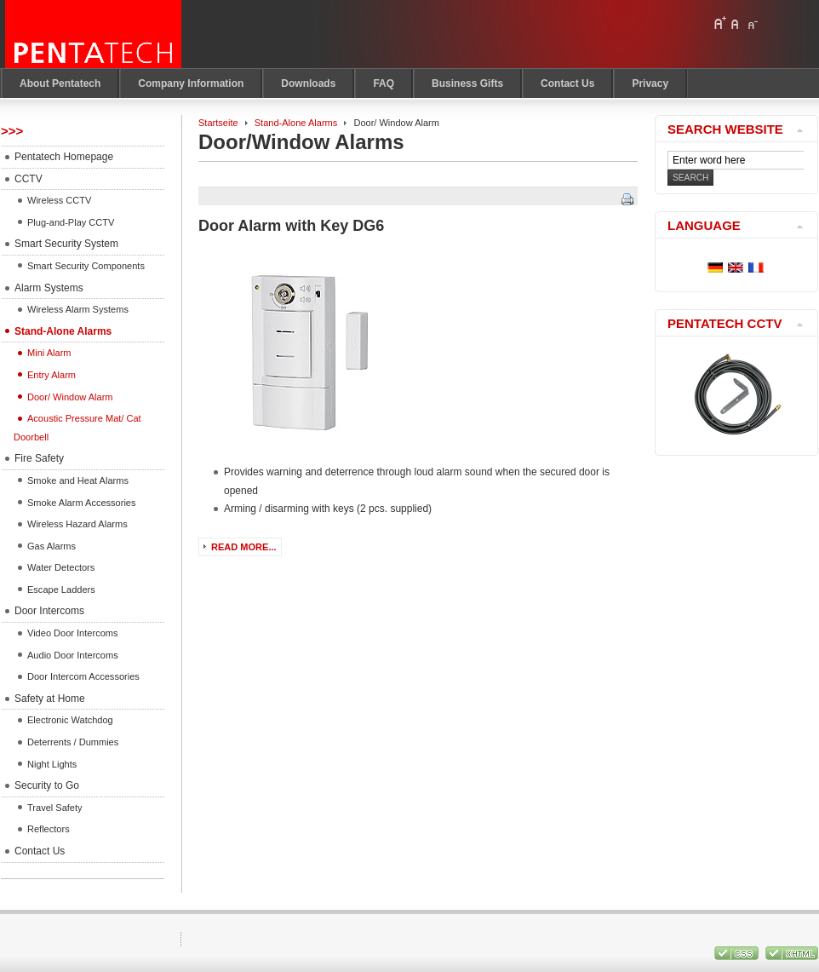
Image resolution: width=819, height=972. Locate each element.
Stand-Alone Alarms (296, 123)
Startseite (218, 123)
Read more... (244, 547)
